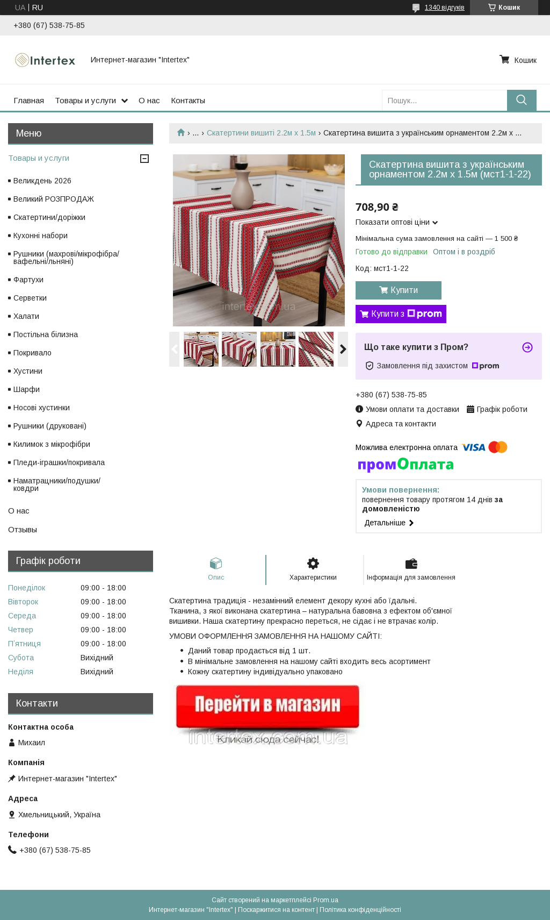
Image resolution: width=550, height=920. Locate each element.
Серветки (30, 298)
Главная (28, 100)
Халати (26, 316)
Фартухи (28, 279)
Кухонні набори (40, 235)
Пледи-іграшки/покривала (59, 462)
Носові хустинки (41, 407)
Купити (404, 290)
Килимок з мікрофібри (51, 444)
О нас (149, 100)
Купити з (406, 314)
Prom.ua (325, 900)
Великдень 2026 (42, 180)
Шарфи (26, 389)
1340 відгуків (445, 7)
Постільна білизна (45, 334)
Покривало (32, 352)
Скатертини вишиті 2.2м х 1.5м (261, 133)
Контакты (188, 100)
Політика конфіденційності (360, 910)
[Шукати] (522, 100)
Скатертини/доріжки (49, 217)
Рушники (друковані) (49, 426)
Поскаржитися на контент (276, 910)
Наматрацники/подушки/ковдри (56, 484)
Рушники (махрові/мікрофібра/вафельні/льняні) (66, 257)
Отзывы (22, 529)
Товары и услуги (85, 100)
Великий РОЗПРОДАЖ (53, 199)
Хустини (27, 371)
